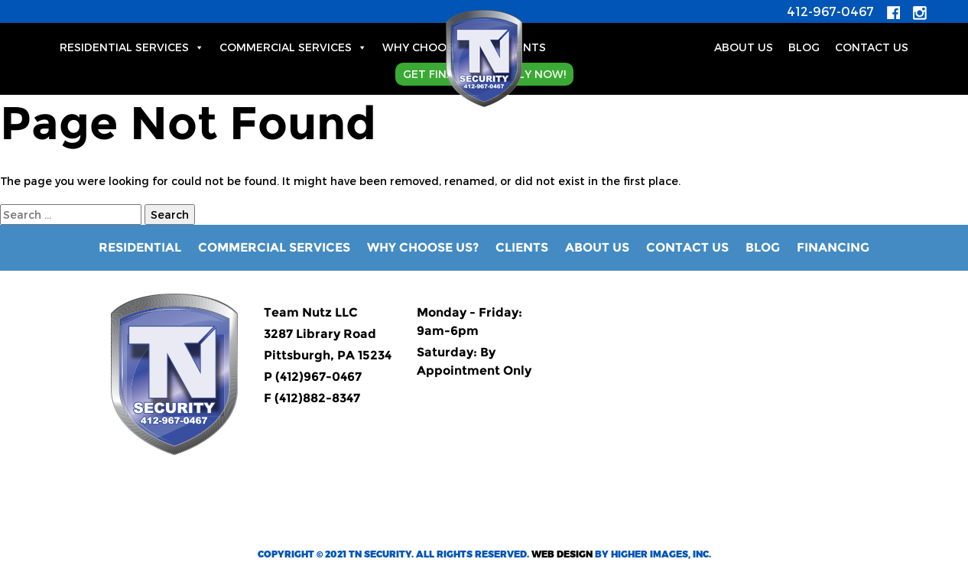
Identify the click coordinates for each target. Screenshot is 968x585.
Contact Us (871, 47)
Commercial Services (293, 47)
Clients (522, 47)
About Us (743, 47)
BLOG (804, 47)
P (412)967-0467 (313, 376)
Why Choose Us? (433, 47)
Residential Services (132, 47)
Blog (762, 247)
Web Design (562, 553)
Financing (833, 247)
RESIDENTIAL (140, 247)
